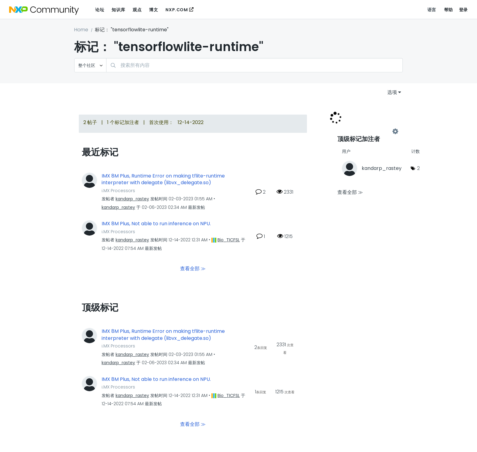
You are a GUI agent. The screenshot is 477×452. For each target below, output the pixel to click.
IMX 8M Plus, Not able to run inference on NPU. (156, 223)
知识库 (118, 10)
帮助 (448, 10)
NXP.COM (176, 10)
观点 (137, 10)
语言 (431, 10)
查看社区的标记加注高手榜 (366, 131)
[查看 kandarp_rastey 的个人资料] (132, 199)
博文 (153, 10)
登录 (463, 10)
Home (81, 29)
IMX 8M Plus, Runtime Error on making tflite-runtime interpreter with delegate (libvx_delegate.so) (163, 179)
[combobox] (254, 65)
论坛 (99, 10)
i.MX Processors (118, 191)
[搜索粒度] (90, 65)
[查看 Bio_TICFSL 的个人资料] (229, 240)
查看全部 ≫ (193, 268)
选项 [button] (392, 92)
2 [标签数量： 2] (418, 168)
